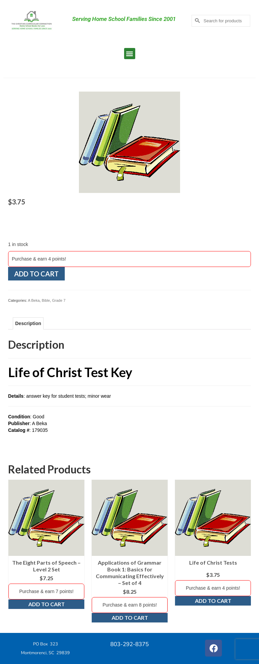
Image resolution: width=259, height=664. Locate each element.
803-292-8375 (129, 644)
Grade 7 (58, 300)
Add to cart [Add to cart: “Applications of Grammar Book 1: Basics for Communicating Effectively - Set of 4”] (130, 617)
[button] (129, 53)
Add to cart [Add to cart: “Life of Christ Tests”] (213, 600)
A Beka (34, 300)
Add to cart (36, 274)
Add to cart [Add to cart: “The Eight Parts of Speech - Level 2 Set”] (46, 604)
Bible (46, 300)
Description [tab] (28, 323)
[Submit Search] (197, 21)
